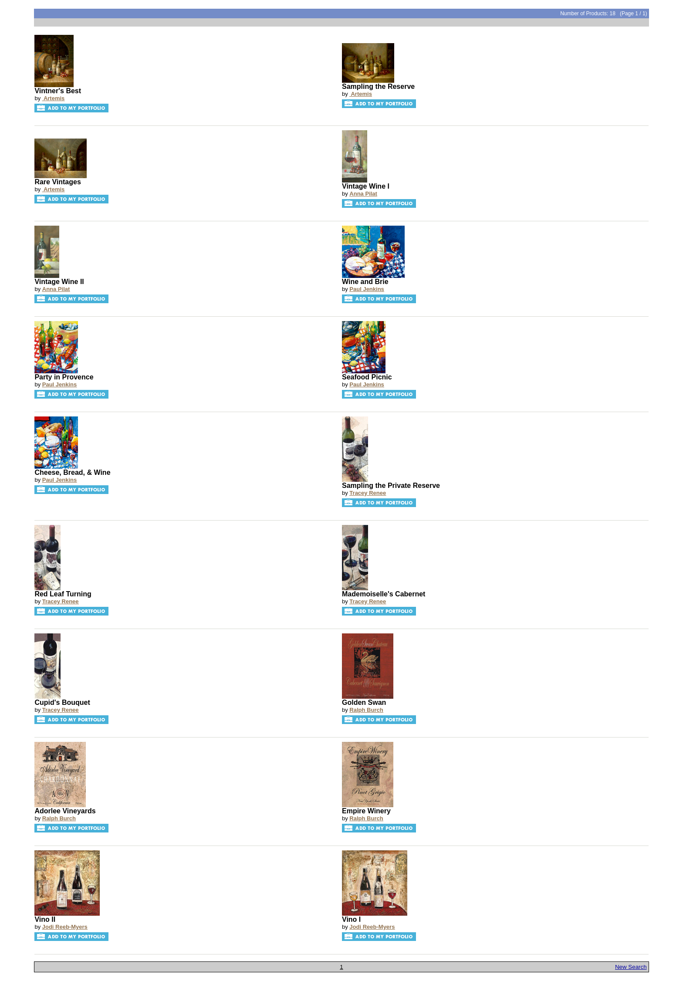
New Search (631, 967)
